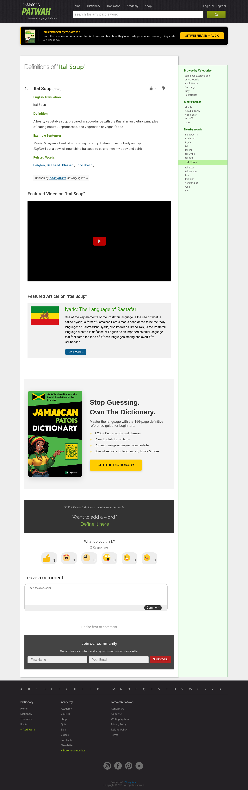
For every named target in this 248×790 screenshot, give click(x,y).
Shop (148, 6)
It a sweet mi (192, 134)
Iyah (187, 190)
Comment (153, 607)
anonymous (57, 178)
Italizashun (191, 171)
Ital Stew (189, 167)
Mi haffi (189, 118)
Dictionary (93, 6)
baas (187, 122)
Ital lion (189, 149)
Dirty (187, 91)
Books (23, 724)
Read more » (76, 352)
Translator (113, 6)
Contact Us (117, 708)
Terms (114, 735)
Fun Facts (66, 740)
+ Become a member (73, 750)
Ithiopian (189, 179)
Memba (189, 107)
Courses (65, 714)
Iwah (187, 186)
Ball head (54, 165)
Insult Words (192, 83)
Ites (187, 175)
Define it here (95, 524)
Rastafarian (191, 94)
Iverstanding (191, 182)
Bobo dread (84, 165)
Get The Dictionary (115, 465)
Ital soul (189, 157)
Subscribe (160, 659)
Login (206, 6)
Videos (65, 735)
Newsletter (67, 745)
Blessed (68, 165)
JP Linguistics (130, 782)
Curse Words (192, 79)
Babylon (39, 165)
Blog (63, 729)
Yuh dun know (192, 111)
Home (76, 6)
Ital (186, 146)
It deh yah (190, 138)
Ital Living (190, 153)
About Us (116, 714)
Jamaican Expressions (197, 75)
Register (221, 6)
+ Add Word (27, 729)
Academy (132, 6)
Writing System (120, 719)
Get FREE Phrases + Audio (202, 35)
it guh (188, 142)
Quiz (63, 724)
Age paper (190, 114)
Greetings (190, 87)
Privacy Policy (119, 724)
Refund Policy (119, 729)
